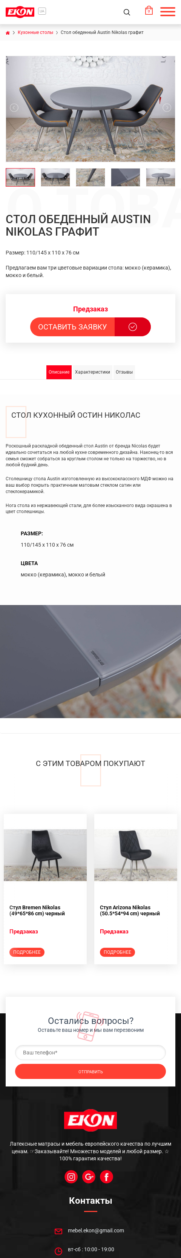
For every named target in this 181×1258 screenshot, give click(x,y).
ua (42, 11)
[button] (164, 12)
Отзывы (124, 372)
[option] (45, 889)
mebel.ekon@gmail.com (96, 1230)
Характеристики (92, 372)
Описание (59, 372)
